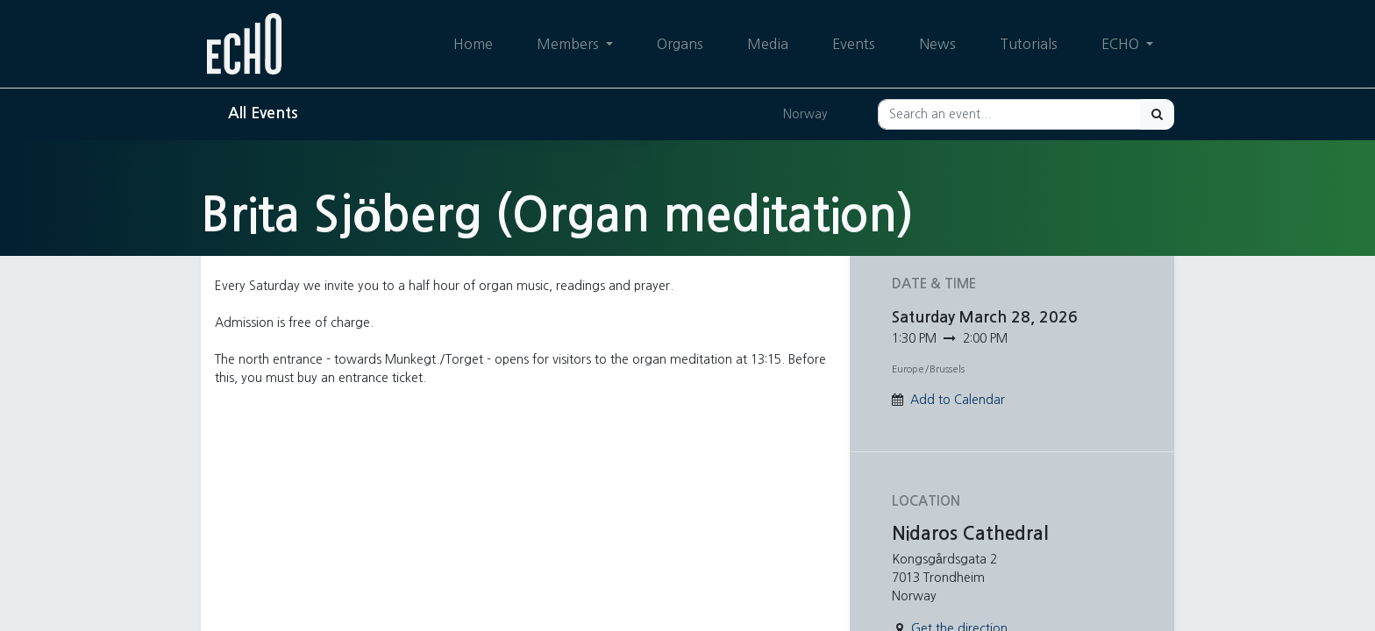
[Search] (1157, 114)
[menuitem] (472, 43)
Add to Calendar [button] (957, 399)
